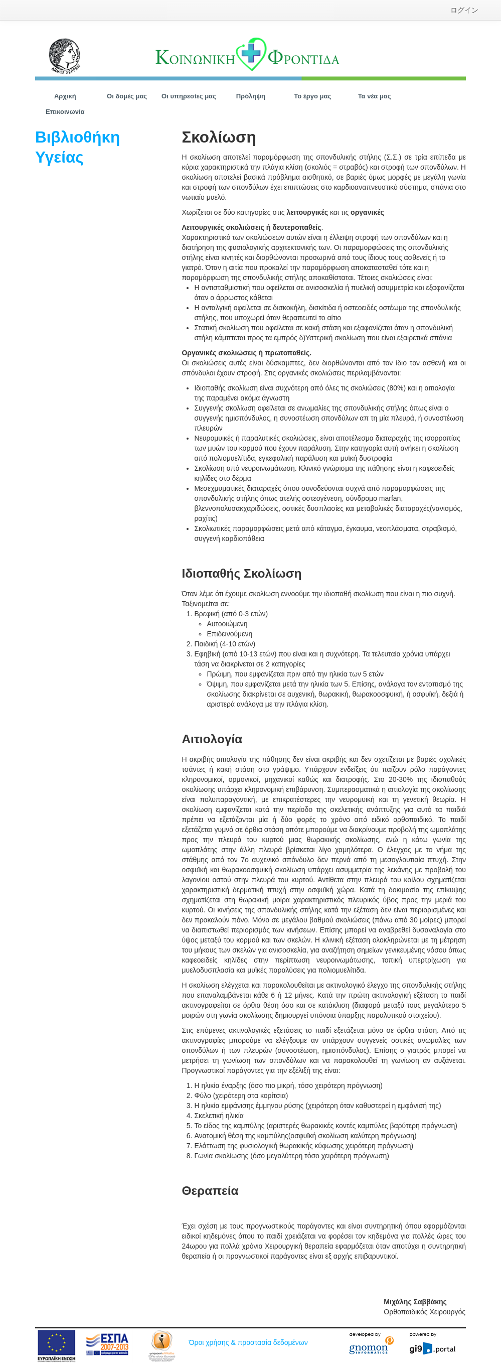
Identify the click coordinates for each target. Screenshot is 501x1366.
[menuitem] (464, 10)
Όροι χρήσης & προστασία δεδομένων (248, 1342)
